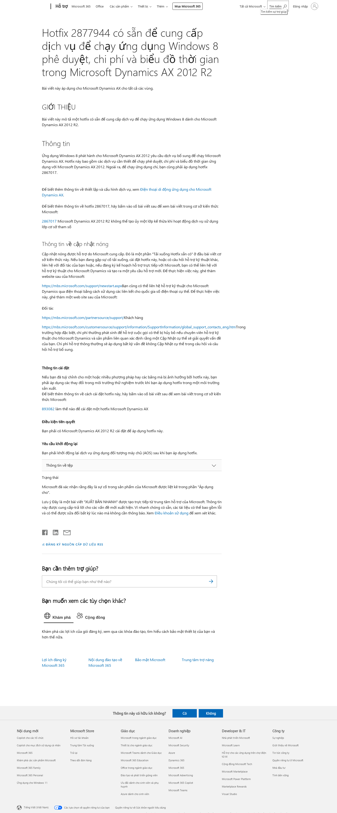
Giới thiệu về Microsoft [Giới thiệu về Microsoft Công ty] (285, 745)
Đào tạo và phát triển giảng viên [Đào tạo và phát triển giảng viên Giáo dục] (139, 775)
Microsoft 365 (81, 6)
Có (185, 713)
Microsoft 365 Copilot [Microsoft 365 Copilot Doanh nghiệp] (180, 782)
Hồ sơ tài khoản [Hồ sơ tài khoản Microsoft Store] (79, 738)
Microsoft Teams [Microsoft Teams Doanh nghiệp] (177, 790)
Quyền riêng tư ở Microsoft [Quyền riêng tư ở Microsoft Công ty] (287, 760)
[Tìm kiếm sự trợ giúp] (278, 6)
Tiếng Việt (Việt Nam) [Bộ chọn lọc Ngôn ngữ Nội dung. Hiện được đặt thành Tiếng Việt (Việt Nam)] (36, 807)
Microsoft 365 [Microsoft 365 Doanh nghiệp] (176, 767)
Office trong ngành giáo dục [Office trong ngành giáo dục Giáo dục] (136, 767)
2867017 (49, 221)
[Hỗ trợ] (61, 6)
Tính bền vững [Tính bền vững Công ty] (280, 775)
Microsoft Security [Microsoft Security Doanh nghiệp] (178, 745)
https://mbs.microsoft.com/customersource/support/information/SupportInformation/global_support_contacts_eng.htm (139, 326)
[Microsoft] (33, 6)
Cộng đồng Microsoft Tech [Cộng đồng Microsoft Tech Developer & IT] (237, 764)
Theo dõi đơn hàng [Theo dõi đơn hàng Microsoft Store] (81, 760)
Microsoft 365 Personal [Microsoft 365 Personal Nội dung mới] (30, 775)
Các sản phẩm (119, 6)
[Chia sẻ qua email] (65, 531)
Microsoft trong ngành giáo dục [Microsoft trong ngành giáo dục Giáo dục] (139, 738)
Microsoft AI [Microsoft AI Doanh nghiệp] (175, 738)
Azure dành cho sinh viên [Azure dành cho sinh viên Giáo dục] (135, 794)
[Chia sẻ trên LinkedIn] (53, 531)
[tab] (58, 617)
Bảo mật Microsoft (150, 659)
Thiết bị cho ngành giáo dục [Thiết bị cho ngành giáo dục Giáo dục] (136, 745)
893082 (48, 408)
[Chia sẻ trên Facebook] (45, 531)
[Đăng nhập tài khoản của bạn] (305, 6)
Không (211, 713)
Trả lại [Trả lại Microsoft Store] (73, 752)
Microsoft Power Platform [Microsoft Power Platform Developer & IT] (236, 779)
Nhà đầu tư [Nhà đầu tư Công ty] (278, 767)
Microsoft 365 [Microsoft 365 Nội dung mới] (25, 752)
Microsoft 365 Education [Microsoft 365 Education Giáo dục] (134, 760)
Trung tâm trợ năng (198, 659)
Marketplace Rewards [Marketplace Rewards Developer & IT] (234, 786)
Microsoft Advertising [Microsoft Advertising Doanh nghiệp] (180, 775)
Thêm (160, 6)
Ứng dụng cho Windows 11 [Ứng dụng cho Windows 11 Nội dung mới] (32, 782)
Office (100, 6)
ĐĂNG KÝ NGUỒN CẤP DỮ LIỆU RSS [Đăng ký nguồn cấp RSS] (74, 544)
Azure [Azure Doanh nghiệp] (171, 752)
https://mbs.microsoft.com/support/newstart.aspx (82, 285)
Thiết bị (143, 6)
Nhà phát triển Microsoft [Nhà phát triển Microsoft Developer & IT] (236, 738)
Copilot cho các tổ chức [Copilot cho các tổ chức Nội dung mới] (30, 738)
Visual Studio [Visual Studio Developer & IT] (229, 794)
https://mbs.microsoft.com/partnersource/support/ (83, 317)
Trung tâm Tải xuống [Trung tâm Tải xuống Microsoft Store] (82, 745)
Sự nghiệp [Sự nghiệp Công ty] (278, 738)
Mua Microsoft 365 (188, 6)
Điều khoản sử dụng (171, 512)
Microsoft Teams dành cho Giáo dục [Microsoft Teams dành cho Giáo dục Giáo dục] (141, 752)
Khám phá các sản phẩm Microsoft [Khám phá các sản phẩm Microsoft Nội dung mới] (36, 760)
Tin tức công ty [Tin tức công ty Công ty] (280, 752)
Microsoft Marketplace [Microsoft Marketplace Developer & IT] (235, 771)
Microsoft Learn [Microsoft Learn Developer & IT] (231, 745)
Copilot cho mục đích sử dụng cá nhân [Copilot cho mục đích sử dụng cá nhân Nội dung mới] (38, 745)
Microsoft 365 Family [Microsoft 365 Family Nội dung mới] (28, 767)
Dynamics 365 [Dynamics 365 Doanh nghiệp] (176, 760)
